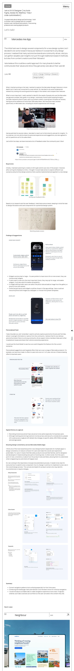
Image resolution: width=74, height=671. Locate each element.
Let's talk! (9, 29)
